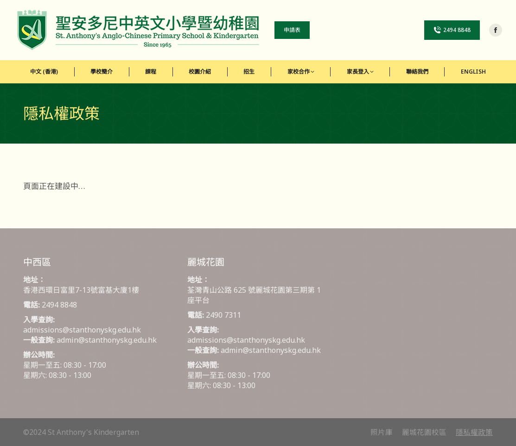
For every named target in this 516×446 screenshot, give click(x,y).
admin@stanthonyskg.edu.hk (107, 340)
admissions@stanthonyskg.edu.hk (82, 330)
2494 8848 (59, 305)
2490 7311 (223, 315)
